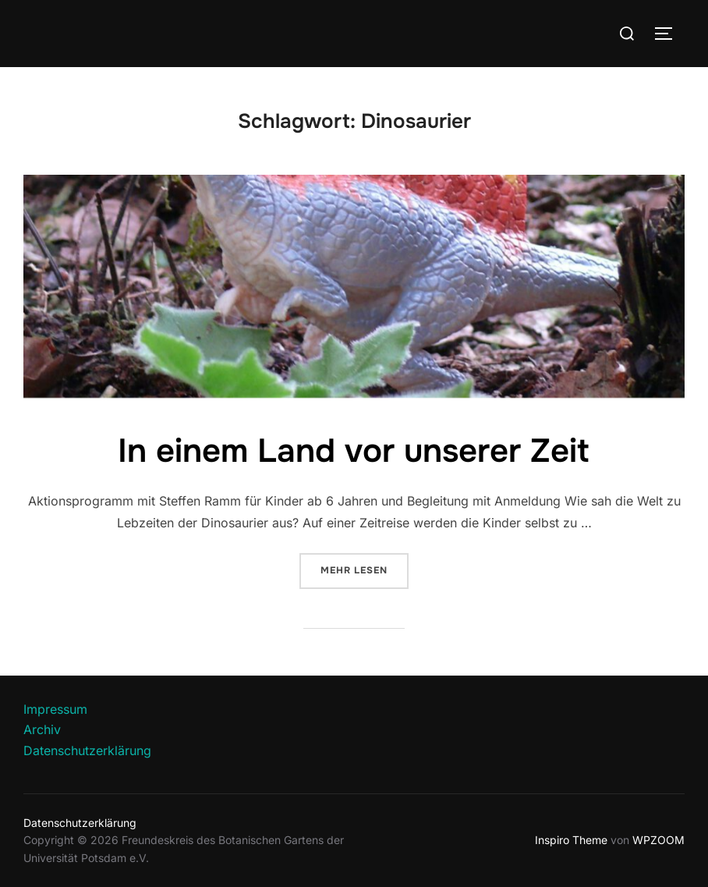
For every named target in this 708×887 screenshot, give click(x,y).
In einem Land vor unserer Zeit (353, 451)
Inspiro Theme (571, 839)
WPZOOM (658, 839)
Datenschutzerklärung (87, 750)
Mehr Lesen (364, 569)
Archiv (42, 729)
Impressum (55, 709)
